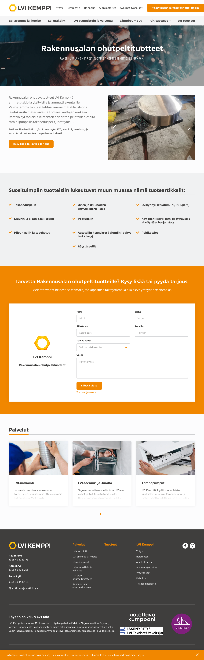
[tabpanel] (38, 474)
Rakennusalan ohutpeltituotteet (82, 586)
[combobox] (103, 347)
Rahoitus (89, 7)
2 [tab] (103, 514)
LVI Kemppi (145, 545)
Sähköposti (82, 326)
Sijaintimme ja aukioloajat (24, 589)
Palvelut (79, 545)
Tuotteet (110, 545)
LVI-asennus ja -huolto (25, 20)
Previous (115, 127)
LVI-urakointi (57, 20)
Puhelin (139, 326)
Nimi (79, 312)
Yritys (59, 7)
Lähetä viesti (89, 386)
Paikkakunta (83, 340)
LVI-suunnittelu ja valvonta (93, 20)
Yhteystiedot (143, 573)
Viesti (79, 355)
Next (188, 127)
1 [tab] (100, 514)
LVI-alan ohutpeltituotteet (82, 578)
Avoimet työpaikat (131, 7)
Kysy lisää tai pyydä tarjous (32, 144)
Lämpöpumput (131, 20)
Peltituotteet (158, 20)
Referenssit (73, 7)
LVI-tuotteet (186, 20)
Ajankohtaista (107, 7)
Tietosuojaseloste (86, 392)
